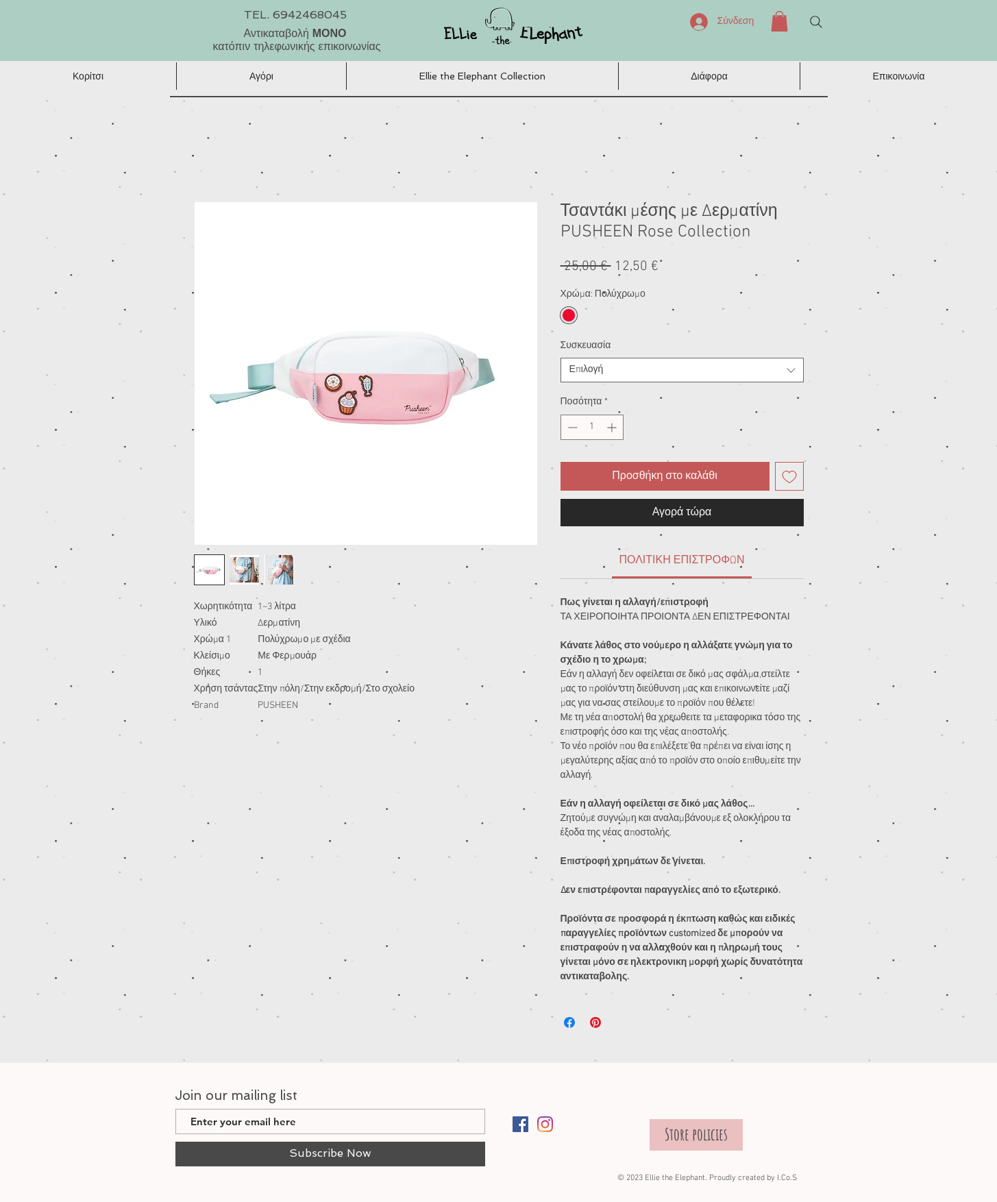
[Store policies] (696, 1135)
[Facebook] (520, 1124)
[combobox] (682, 370)
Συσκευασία (586, 346)
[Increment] (612, 427)
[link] (681, 560)
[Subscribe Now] (330, 1154)
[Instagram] (545, 1124)
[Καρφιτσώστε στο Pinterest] (595, 1022)
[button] (779, 21)
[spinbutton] (592, 427)
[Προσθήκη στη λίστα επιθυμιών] (789, 476)
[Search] (816, 22)
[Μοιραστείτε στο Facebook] (569, 1022)
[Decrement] (571, 427)
